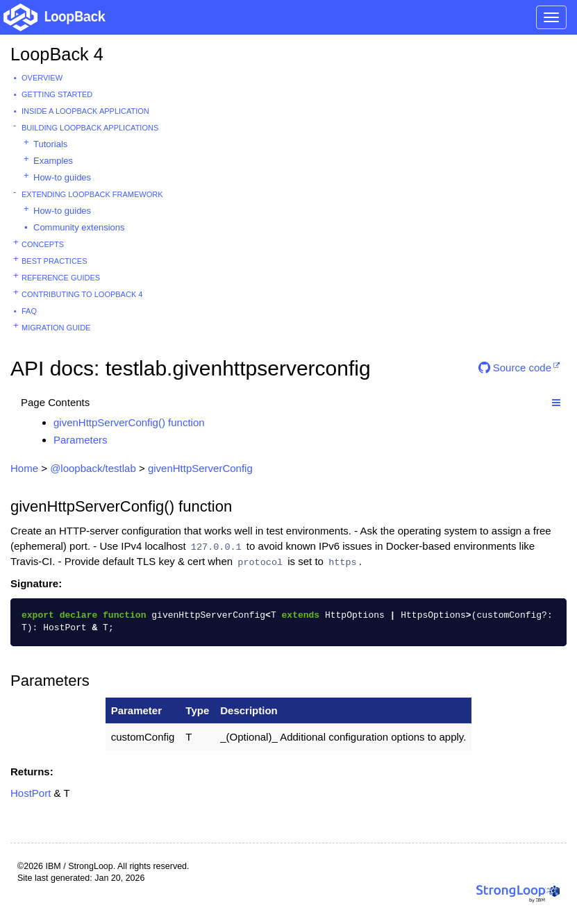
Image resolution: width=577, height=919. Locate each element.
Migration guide (56, 327)
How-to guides (62, 177)
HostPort (30, 793)
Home (24, 468)
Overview (42, 78)
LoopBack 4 (56, 54)
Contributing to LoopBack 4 (82, 294)
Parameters (80, 440)
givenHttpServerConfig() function (129, 422)
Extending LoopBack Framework (92, 194)
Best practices (54, 261)
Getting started (57, 94)
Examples (53, 160)
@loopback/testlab (93, 468)
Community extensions (79, 227)
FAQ (29, 311)
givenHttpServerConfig (200, 468)
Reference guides (61, 277)
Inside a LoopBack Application (85, 111)
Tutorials (50, 144)
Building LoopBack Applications (90, 128)
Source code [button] (514, 367)
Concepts (43, 244)
